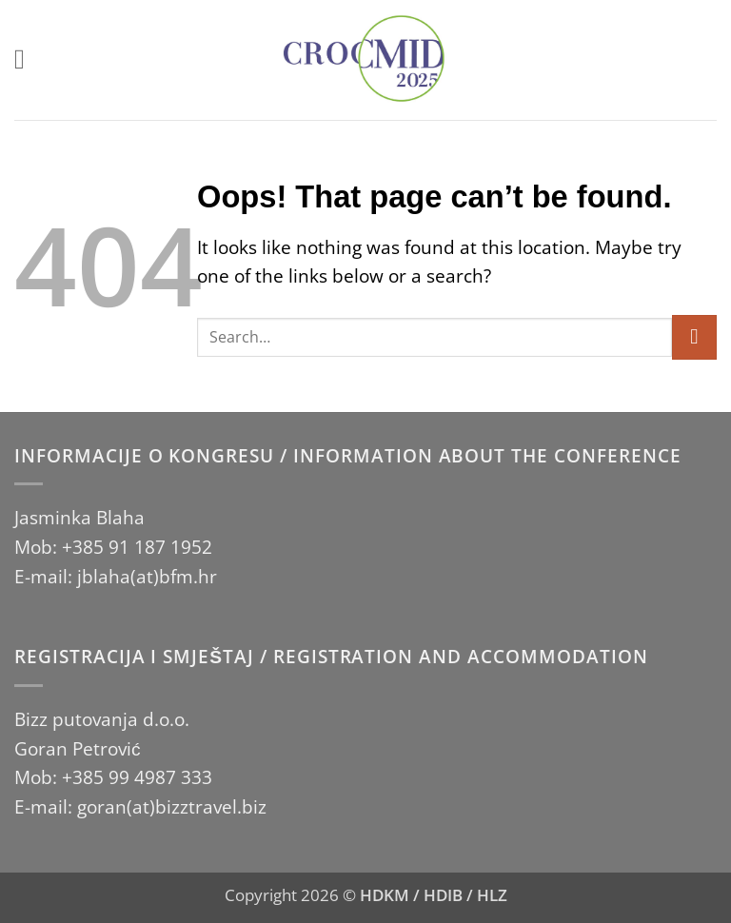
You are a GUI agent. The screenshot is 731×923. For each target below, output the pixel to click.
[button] (28, 59)
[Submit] (694, 337)
